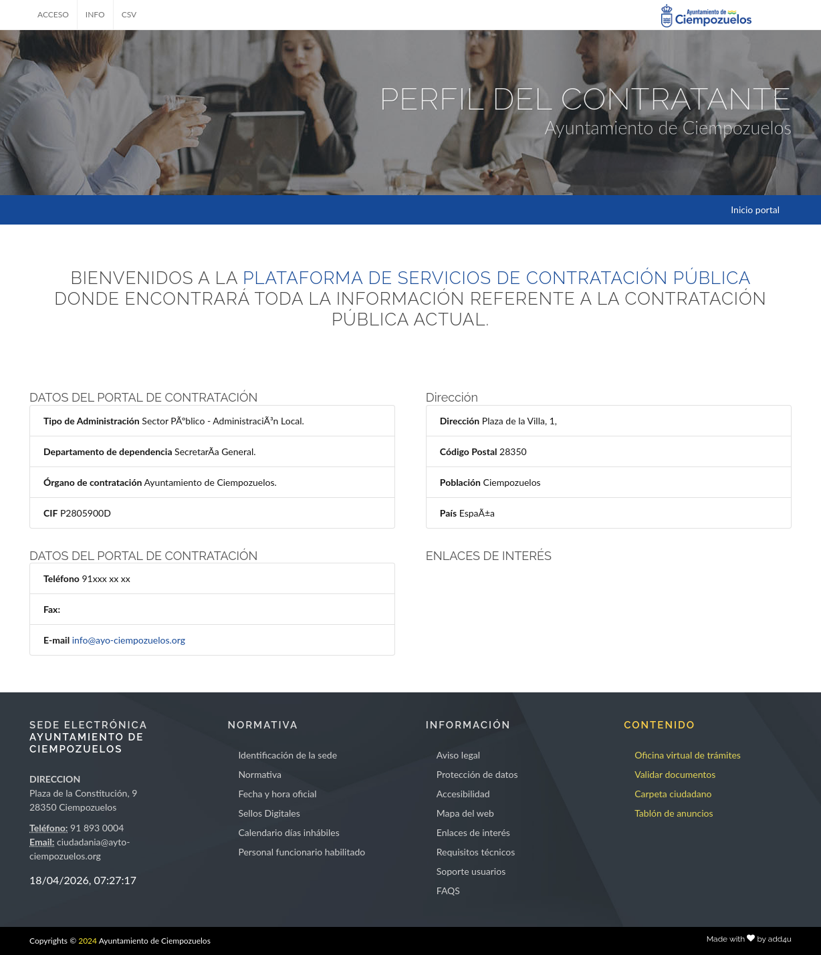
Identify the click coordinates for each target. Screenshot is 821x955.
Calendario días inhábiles (288, 832)
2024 (87, 941)
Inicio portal (755, 209)
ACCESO (53, 14)
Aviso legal (458, 755)
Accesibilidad (463, 793)
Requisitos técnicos (476, 851)
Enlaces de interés (473, 832)
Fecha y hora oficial (277, 793)
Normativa (259, 774)
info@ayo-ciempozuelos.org (128, 640)
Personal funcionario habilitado (301, 851)
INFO (95, 14)
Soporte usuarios (471, 871)
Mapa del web (465, 813)
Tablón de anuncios (673, 813)
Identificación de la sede (287, 755)
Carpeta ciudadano (672, 793)
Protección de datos (477, 774)
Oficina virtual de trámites (687, 755)
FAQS (448, 890)
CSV (129, 14)
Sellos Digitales (269, 813)
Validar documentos (674, 774)
